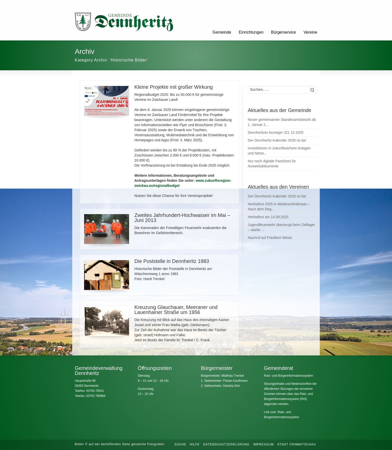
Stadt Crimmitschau (296, 444)
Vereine (310, 32)
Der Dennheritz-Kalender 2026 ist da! (277, 140)
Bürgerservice (283, 32)
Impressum (263, 444)
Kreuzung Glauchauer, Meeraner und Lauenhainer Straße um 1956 (175, 309)
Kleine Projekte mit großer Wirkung (173, 87)
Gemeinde (221, 32)
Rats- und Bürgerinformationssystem (288, 375)
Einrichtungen (251, 32)
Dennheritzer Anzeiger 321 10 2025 (275, 132)
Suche (180, 444)
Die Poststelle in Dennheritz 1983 (171, 261)
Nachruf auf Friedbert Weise (270, 238)
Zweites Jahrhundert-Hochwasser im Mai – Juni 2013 (182, 217)
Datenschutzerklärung (226, 444)
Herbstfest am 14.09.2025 (268, 217)
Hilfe (195, 444)
